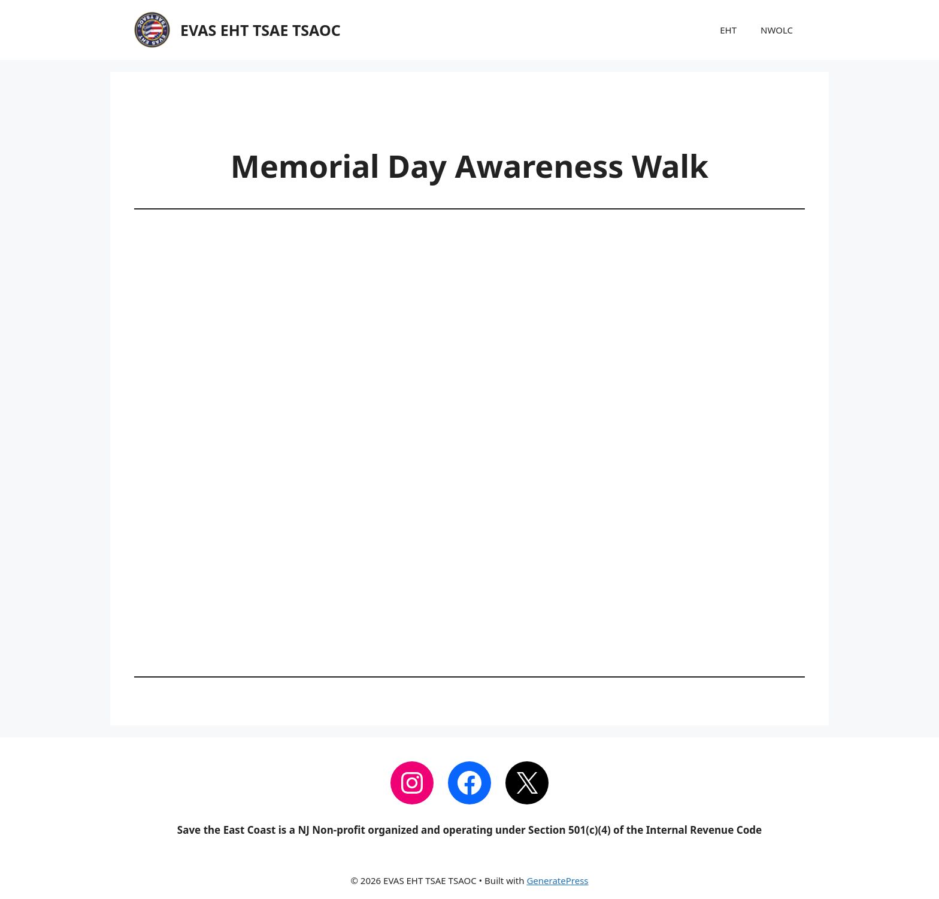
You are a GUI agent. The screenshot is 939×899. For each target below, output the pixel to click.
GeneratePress (557, 880)
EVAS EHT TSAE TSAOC (260, 30)
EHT (728, 30)
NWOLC (777, 30)
